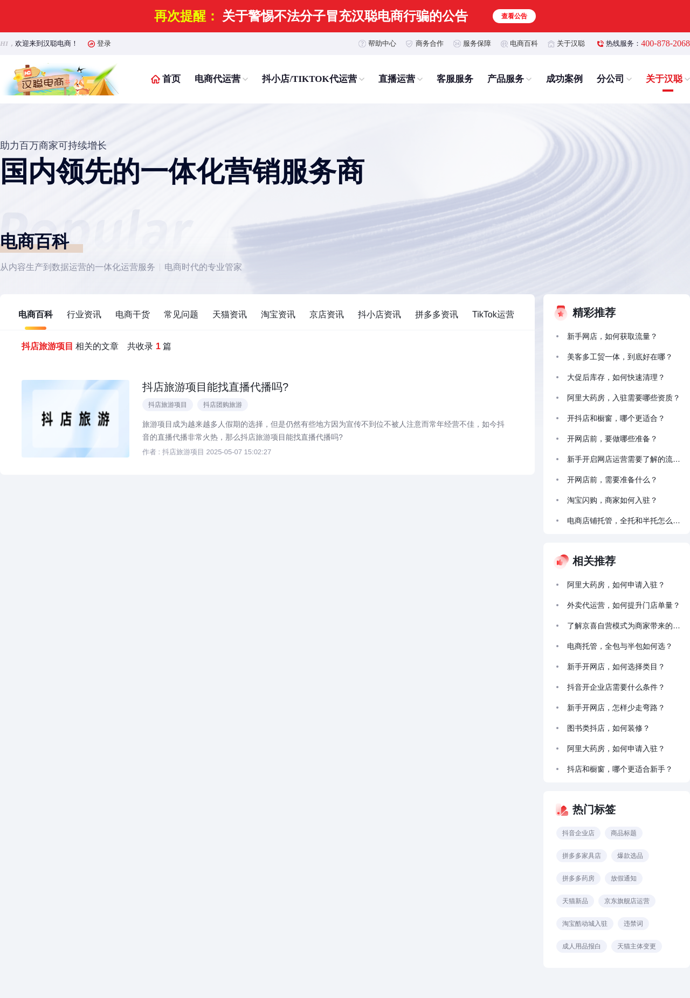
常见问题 (181, 314)
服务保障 (477, 43)
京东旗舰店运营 (627, 901)
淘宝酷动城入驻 (585, 923)
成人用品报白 (581, 946)
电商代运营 (217, 79)
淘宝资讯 (278, 314)
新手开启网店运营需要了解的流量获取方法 (623, 459)
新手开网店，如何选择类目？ (616, 666)
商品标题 (624, 833)
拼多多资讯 (436, 314)
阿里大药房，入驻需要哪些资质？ (623, 397)
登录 (104, 43)
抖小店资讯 (379, 314)
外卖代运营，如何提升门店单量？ (623, 605)
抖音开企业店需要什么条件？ (616, 687)
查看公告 (514, 16)
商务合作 (430, 43)
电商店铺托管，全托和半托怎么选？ (623, 520)
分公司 (610, 79)
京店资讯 (326, 314)
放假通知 (624, 878)
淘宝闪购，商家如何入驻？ (612, 500)
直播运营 (396, 79)
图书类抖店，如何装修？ (608, 728)
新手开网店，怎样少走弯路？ (616, 707)
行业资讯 (84, 314)
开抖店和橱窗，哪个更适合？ (616, 418)
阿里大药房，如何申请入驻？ (616, 584)
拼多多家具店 (581, 856)
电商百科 (524, 43)
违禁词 (633, 923)
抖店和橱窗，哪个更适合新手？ (620, 769)
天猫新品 (575, 901)
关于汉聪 (571, 43)
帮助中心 (382, 43)
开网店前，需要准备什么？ (612, 479)
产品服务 (505, 79)
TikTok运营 (493, 314)
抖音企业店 (578, 833)
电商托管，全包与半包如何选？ (620, 646)
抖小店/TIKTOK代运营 (309, 79)
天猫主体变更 (636, 946)
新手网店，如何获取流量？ (612, 336)
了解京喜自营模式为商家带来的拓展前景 (623, 625)
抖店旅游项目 (167, 404)
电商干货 (132, 314)
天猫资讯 (229, 314)
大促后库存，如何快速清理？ (616, 377)
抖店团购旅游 (222, 404)
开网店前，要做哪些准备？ (612, 438)
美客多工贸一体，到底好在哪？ (620, 356)
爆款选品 (630, 856)
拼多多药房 (578, 878)
